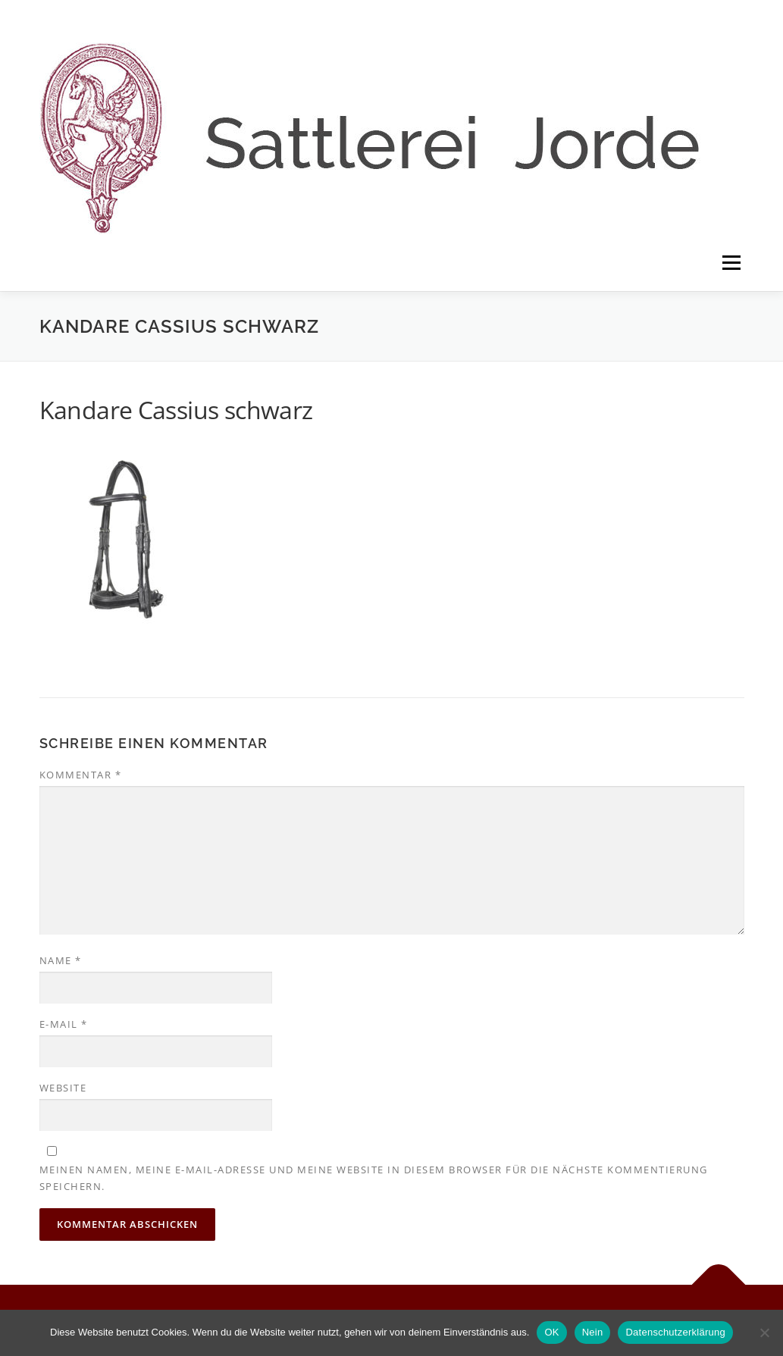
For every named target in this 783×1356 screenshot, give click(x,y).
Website (63, 1088)
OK (551, 1332)
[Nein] (764, 1332)
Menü (731, 262)
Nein (592, 1332)
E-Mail (63, 1024)
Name (60, 960)
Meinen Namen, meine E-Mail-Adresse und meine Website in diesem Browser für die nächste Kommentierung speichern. (373, 1178)
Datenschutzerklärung (675, 1332)
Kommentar (80, 774)
